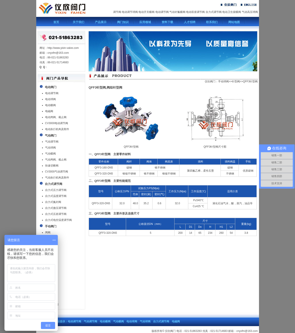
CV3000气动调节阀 (56, 171)
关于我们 (78, 22)
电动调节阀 (162, 12)
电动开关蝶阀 (146, 12)
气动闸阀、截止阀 (55, 159)
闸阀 (47, 232)
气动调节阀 (51, 141)
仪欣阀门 (210, 81)
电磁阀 (49, 111)
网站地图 (234, 22)
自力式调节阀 (214, 12)
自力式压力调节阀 (55, 190)
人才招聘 (189, 22)
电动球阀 (50, 99)
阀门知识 (123, 22)
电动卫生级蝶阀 (231, 12)
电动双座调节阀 (195, 12)
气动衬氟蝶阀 (177, 12)
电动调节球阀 (130, 12)
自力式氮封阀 (53, 202)
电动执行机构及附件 (57, 129)
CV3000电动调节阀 (56, 123)
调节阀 (117, 12)
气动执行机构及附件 (57, 177)
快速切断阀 (51, 165)
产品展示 (100, 22)
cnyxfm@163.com (247, 331)
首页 (56, 22)
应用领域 (145, 22)
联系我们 (212, 22)
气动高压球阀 (250, 12)
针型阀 (236, 81)
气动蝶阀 (50, 153)
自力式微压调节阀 (55, 208)
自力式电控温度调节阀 (58, 220)
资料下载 (167, 22)
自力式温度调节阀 (55, 196)
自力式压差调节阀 (55, 214)
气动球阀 (50, 147)
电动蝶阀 (50, 105)
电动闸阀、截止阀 (55, 117)
